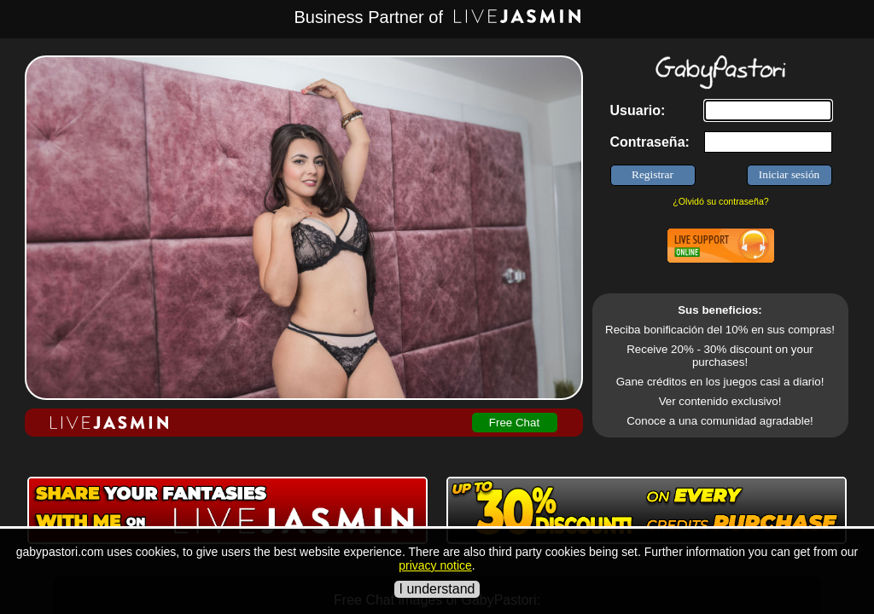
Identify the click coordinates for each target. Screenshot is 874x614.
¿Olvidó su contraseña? (721, 201)
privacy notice (435, 565)
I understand (437, 589)
